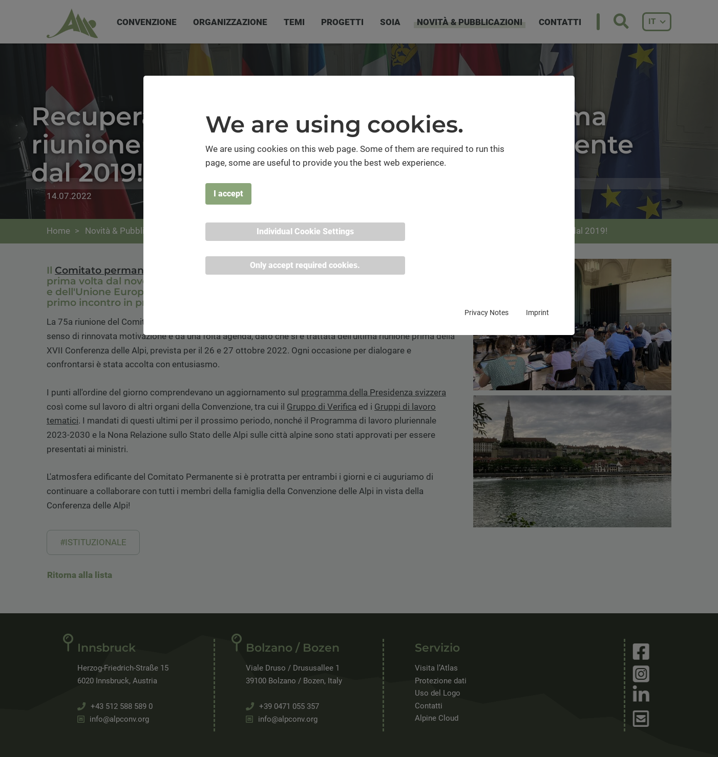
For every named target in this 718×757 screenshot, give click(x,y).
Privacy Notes (486, 312)
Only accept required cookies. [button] (305, 265)
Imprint (537, 312)
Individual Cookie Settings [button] (305, 231)
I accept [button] (228, 193)
